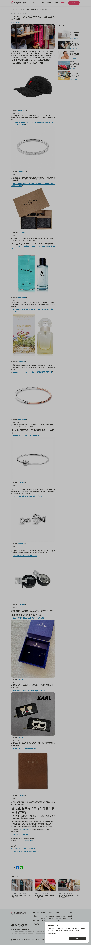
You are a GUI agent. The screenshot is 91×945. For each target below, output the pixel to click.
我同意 (77, 938)
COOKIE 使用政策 (51, 933)
